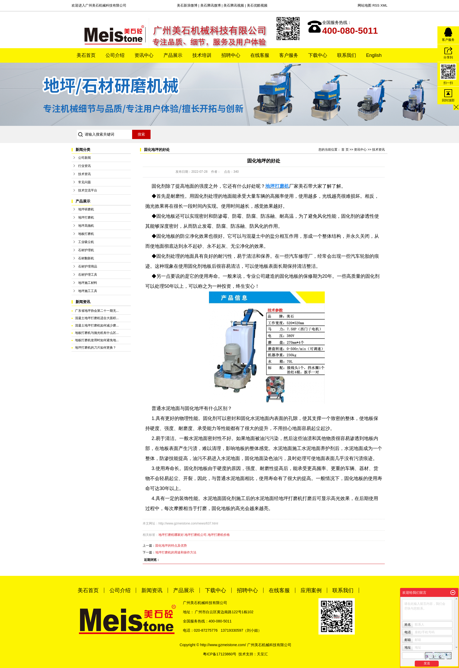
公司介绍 (115, 55)
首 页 (344, 149)
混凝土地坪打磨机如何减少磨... (97, 325)
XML (383, 5)
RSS (376, 5)
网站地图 (364, 5)
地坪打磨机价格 (219, 535)
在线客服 (259, 55)
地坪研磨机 (86, 209)
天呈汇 (262, 654)
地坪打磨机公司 (195, 535)
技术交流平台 (87, 190)
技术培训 (201, 55)
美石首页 (86, 55)
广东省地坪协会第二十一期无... (97, 311)
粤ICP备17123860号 (220, 654)
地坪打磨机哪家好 (171, 535)
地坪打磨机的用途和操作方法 (175, 552)
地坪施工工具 (87, 291)
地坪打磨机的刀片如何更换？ (95, 347)
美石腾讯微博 (210, 5)
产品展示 (172, 55)
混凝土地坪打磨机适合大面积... (97, 318)
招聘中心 (230, 55)
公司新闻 (84, 158)
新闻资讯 (151, 590)
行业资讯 (84, 166)
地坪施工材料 (87, 283)
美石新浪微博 (187, 5)
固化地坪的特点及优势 (171, 545)
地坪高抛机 (86, 225)
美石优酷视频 (257, 5)
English (374, 55)
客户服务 (288, 55)
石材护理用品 (87, 266)
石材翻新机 (86, 258)
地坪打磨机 (86, 217)
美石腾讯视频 (233, 5)
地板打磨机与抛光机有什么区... (97, 333)
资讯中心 (143, 55)
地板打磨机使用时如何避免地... (97, 340)
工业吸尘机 (86, 242)
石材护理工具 (87, 274)
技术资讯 (84, 174)
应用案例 (311, 590)
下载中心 (317, 55)
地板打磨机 (86, 234)
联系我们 (346, 55)
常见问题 (84, 182)
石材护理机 (86, 250)
